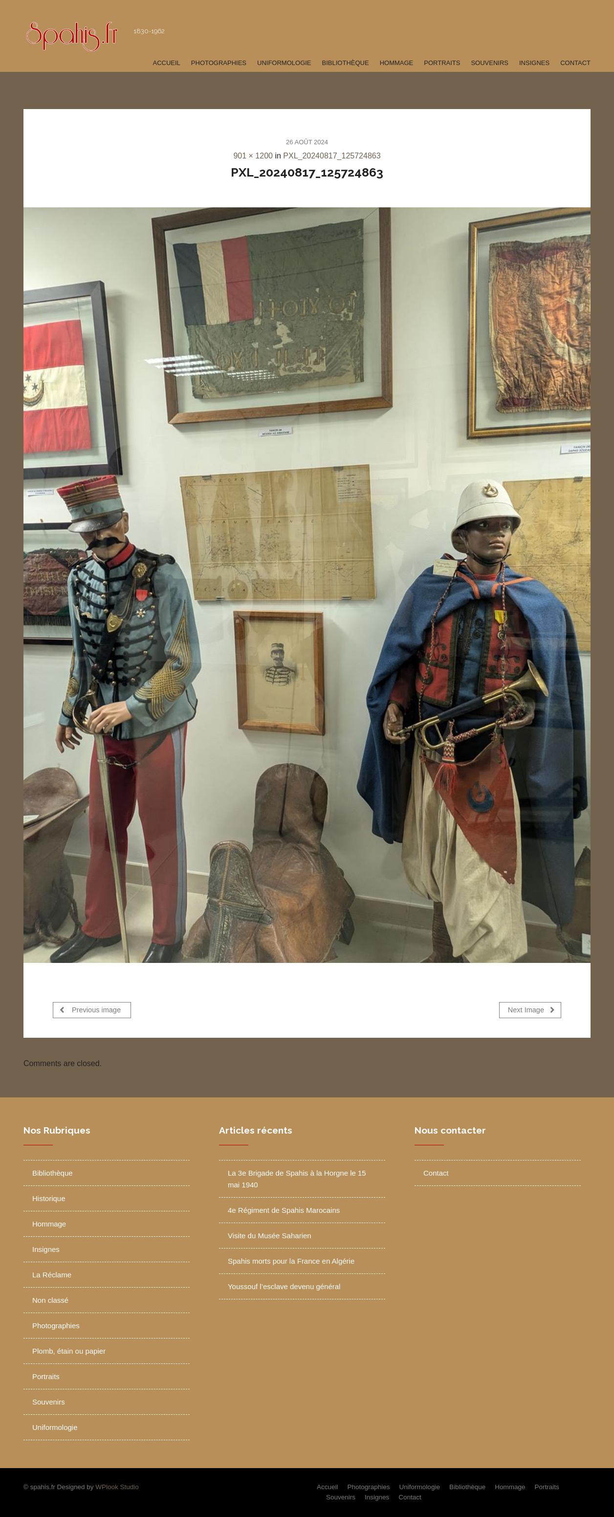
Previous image (90, 1009)
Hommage (397, 63)
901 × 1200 (253, 156)
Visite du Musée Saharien (269, 1235)
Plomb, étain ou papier (69, 1351)
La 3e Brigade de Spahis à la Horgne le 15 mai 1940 (297, 1179)
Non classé (50, 1300)
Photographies (218, 63)
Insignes (534, 63)
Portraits (442, 63)
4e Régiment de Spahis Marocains (284, 1210)
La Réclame (51, 1275)
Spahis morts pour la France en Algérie (291, 1261)
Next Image (531, 1009)
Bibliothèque (345, 63)
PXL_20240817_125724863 (331, 156)
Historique (49, 1198)
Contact (575, 63)
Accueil (166, 63)
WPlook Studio (117, 1487)
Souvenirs (489, 63)
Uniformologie (284, 63)
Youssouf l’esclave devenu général (284, 1286)
